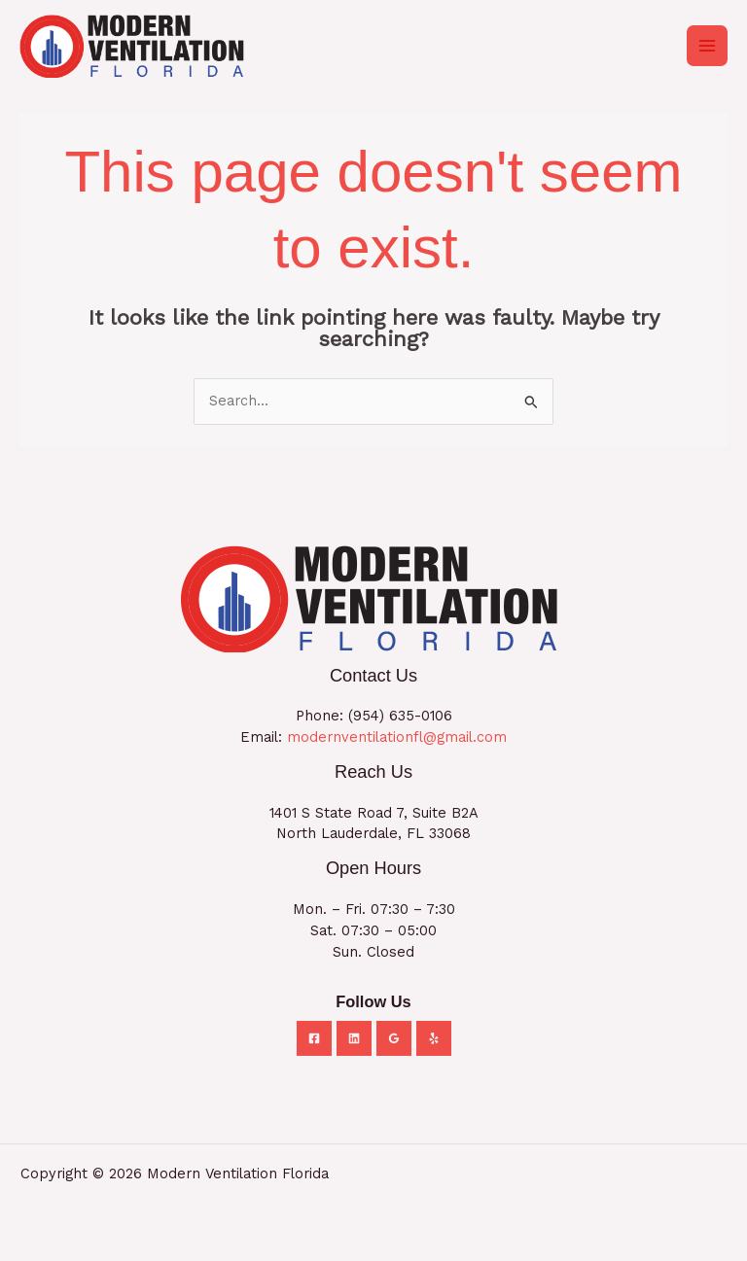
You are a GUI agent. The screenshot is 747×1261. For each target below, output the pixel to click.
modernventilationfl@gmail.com (397, 737)
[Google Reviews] (393, 1038)
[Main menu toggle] (707, 45)
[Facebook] (314, 1038)
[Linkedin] (354, 1038)
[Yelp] (433, 1038)
